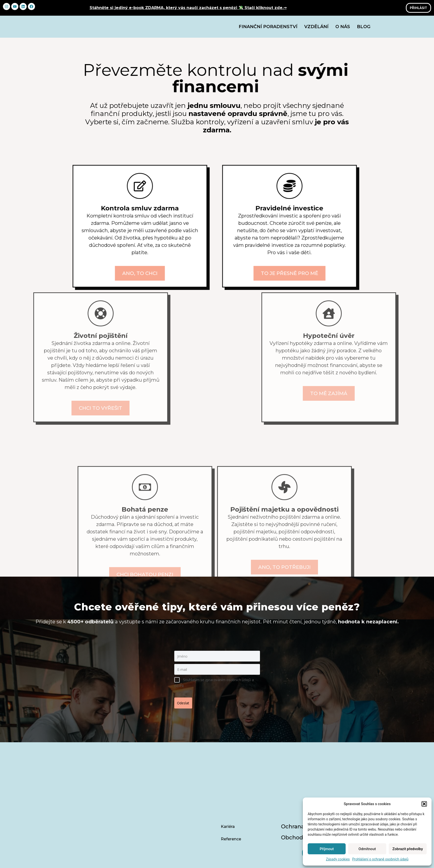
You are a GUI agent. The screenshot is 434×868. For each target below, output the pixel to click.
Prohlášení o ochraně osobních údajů (380, 859)
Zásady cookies (338, 859)
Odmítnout (367, 849)
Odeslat (185, 704)
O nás (342, 28)
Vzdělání (316, 28)
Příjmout (327, 849)
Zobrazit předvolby (407, 849)
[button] (424, 803)
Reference (231, 802)
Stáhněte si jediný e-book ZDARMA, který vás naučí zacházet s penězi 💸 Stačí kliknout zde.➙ (188, 7)
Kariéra (228, 789)
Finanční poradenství (268, 28)
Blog (363, 28)
